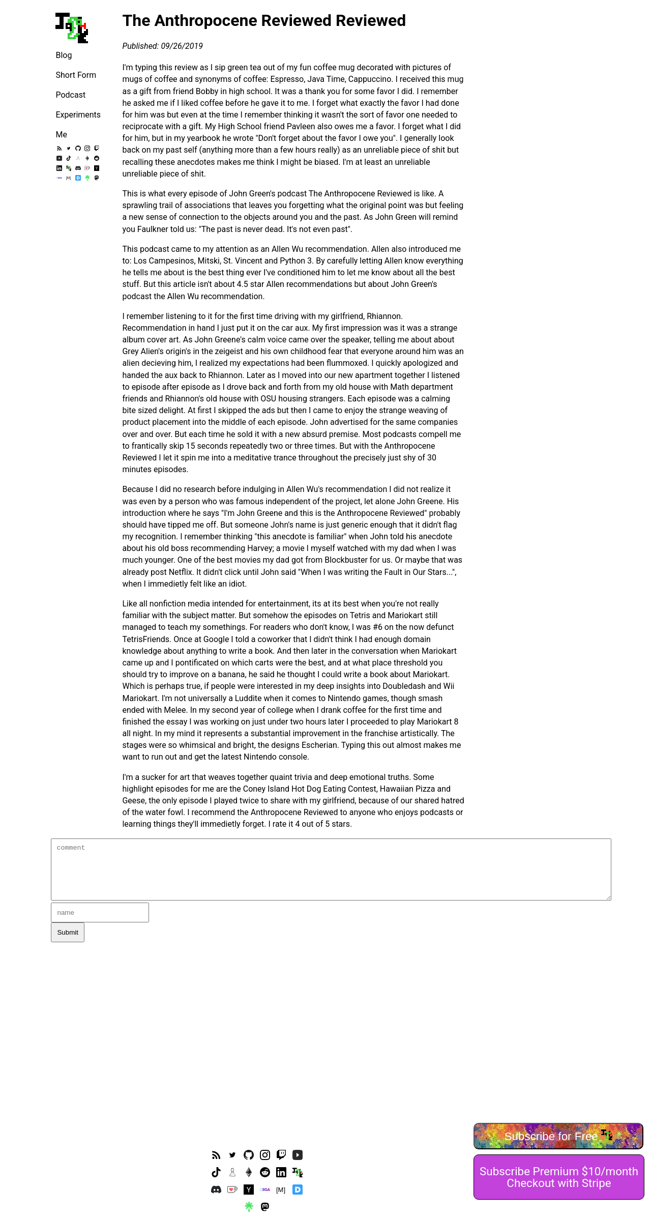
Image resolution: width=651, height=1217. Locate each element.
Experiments (78, 115)
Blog (63, 55)
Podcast (70, 95)
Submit (67, 932)
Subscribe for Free (559, 1136)
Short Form (75, 75)
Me (61, 134)
